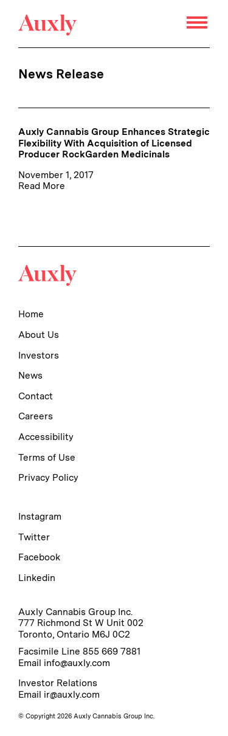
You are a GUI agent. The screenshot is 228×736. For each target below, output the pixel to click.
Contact (35, 396)
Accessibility (46, 436)
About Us (38, 334)
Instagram (39, 516)
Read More (41, 185)
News (30, 375)
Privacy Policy (48, 477)
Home (31, 314)
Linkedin (36, 577)
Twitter (34, 537)
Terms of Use (46, 457)
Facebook (39, 557)
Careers (35, 416)
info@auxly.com (77, 663)
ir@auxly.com (72, 694)
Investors (38, 355)
